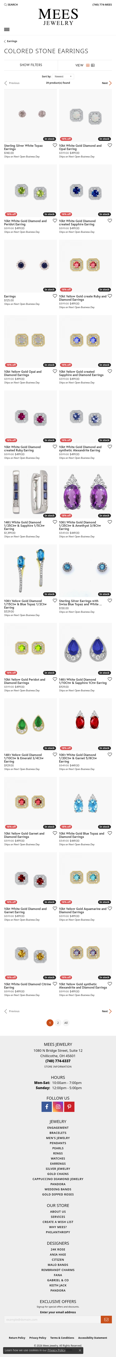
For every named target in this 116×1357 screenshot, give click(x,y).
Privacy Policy (37, 1338)
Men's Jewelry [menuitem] (58, 1138)
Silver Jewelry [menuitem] (58, 1169)
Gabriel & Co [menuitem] (58, 1280)
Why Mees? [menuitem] (58, 1227)
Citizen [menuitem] (58, 1260)
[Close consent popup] (80, 1350)
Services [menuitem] (58, 1217)
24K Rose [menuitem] (58, 1249)
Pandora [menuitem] (58, 1184)
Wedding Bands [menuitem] (58, 1189)
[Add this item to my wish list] (53, 145)
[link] (102, 4)
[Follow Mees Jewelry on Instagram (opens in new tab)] (58, 1107)
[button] (11, 4)
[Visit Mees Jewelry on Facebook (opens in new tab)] (47, 1107)
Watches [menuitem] (58, 1158)
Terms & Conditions (62, 1338)
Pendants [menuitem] (58, 1143)
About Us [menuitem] (58, 1212)
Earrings (12, 41)
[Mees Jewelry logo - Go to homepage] (58, 17)
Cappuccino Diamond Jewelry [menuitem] (58, 1179)
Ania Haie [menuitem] (58, 1254)
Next (105, 83)
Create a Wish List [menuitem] (58, 1222)
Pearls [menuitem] (58, 1148)
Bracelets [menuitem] (58, 1133)
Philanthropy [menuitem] (58, 1232)
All (66, 1023)
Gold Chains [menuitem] (58, 1174)
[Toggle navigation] (7, 29)
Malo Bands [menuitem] (58, 1265)
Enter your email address (58, 1312)
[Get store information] (58, 1066)
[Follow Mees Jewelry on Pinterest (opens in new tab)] (69, 1107)
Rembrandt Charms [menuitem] (57, 1270)
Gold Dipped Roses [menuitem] (58, 1194)
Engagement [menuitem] (58, 1128)
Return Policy (17, 1338)
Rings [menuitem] (58, 1153)
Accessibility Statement (92, 1338)
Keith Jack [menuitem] (58, 1285)
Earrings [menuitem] (58, 1163)
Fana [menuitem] (58, 1275)
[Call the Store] (58, 1061)
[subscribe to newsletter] (106, 1319)
